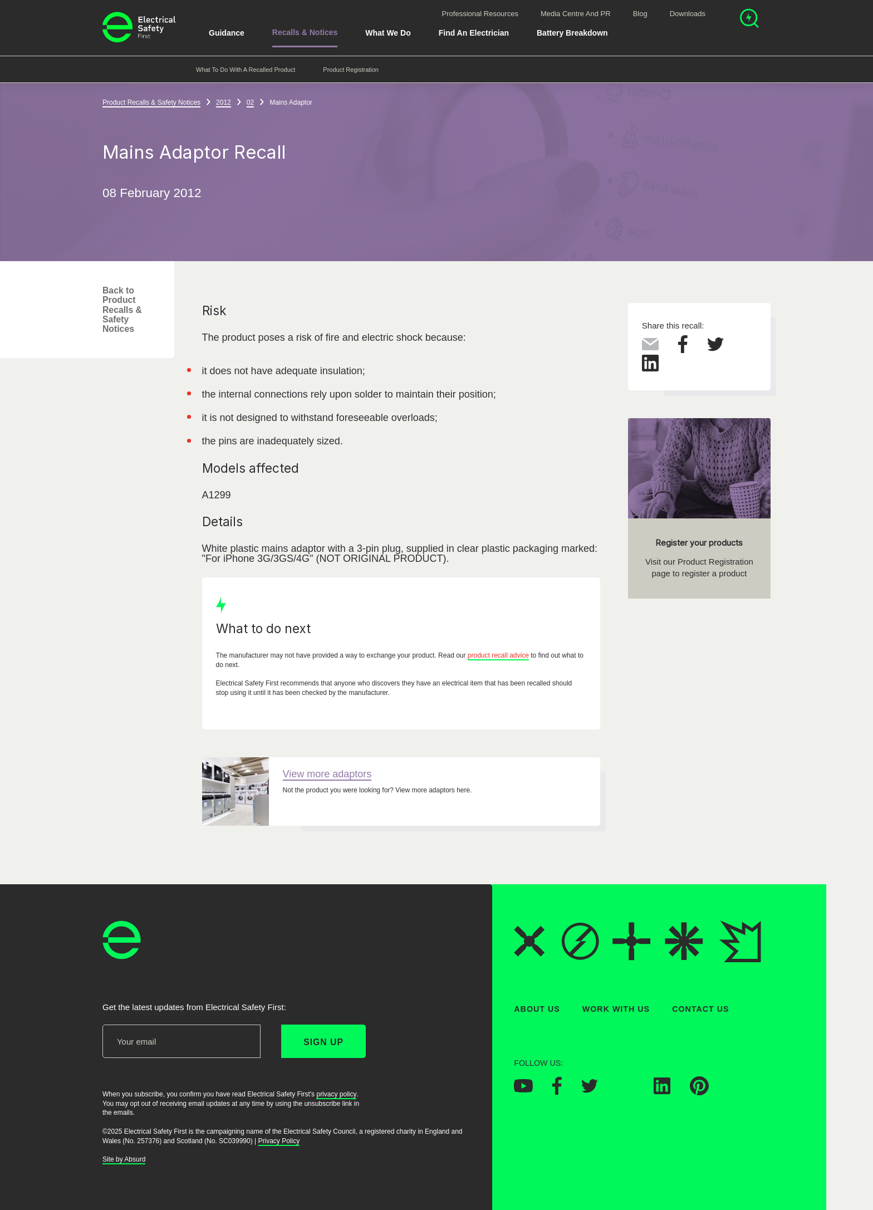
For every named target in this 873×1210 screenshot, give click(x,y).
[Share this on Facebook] (683, 349)
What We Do (387, 32)
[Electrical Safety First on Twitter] (589, 1089)
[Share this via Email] (650, 346)
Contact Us (700, 1009)
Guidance (226, 32)
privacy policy (336, 1094)
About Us (537, 1009)
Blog (640, 13)
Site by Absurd (123, 1160)
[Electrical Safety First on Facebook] (557, 1092)
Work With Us (616, 1009)
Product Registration (351, 69)
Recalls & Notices (305, 32)
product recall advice (498, 655)
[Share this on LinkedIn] (650, 368)
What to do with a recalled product (245, 69)
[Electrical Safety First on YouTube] (523, 1089)
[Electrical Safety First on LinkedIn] (662, 1091)
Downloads (687, 13)
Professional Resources (480, 13)
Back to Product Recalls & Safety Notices (122, 310)
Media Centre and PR (576, 13)
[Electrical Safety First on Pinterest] (699, 1092)
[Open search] (749, 20)
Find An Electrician (474, 32)
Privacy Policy (279, 1141)
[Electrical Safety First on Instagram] (625, 1091)
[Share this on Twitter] (715, 348)
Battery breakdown (572, 32)
